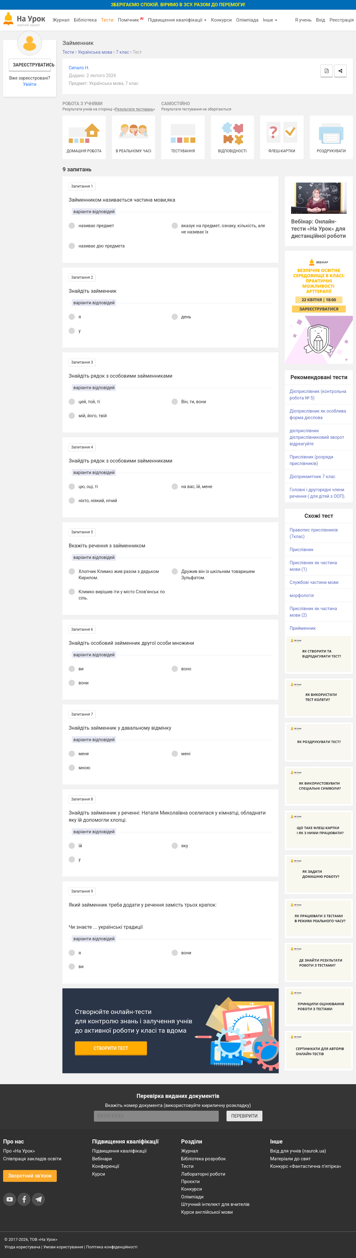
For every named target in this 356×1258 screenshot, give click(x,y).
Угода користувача (22, 1247)
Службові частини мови (314, 582)
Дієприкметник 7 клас (312, 476)
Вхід (320, 20)
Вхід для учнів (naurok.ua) (298, 1151)
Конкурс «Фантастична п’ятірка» (305, 1166)
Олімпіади (192, 1197)
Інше (270, 20)
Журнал (60, 20)
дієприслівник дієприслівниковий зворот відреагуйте (317, 437)
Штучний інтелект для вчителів (215, 1204)
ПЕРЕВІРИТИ (244, 1116)
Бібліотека (85, 20)
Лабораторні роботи (203, 1174)
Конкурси (221, 20)
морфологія (302, 595)
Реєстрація (341, 20)
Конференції (105, 1166)
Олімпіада (247, 20)
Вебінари (102, 1159)
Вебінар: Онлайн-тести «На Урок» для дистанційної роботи (318, 228)
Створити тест (111, 1048)
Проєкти (190, 1181)
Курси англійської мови (207, 1212)
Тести (107, 20)
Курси (98, 1174)
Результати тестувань (134, 109)
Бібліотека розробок (203, 1159)
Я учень (303, 20)
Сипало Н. (79, 67)
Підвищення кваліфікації (177, 20)
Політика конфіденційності (111, 1247)
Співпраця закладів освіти (32, 1159)
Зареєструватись (32, 64)
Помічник (131, 20)
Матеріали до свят (290, 1159)
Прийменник (303, 628)
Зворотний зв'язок (30, 1176)
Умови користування (63, 1247)
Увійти (30, 84)
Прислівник (301, 549)
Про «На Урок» (19, 1151)
